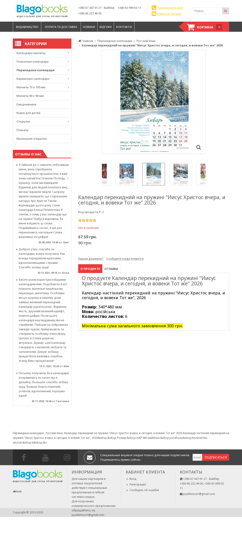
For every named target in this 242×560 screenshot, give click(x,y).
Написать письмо (169, 14)
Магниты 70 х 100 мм (30, 87)
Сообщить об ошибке (142, 490)
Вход (131, 479)
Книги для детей (28, 113)
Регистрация (136, 484)
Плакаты (22, 130)
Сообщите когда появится (125, 259)
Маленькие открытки (31, 139)
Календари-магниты (31, 53)
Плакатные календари (32, 61)
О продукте (90, 269)
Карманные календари (32, 79)
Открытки (23, 121)
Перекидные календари (35, 70)
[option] (153, 102)
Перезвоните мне (170, 8)
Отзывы (111, 269)
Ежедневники (26, 104)
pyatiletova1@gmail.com (88, 515)
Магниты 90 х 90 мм (30, 96)
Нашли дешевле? (90, 259)
